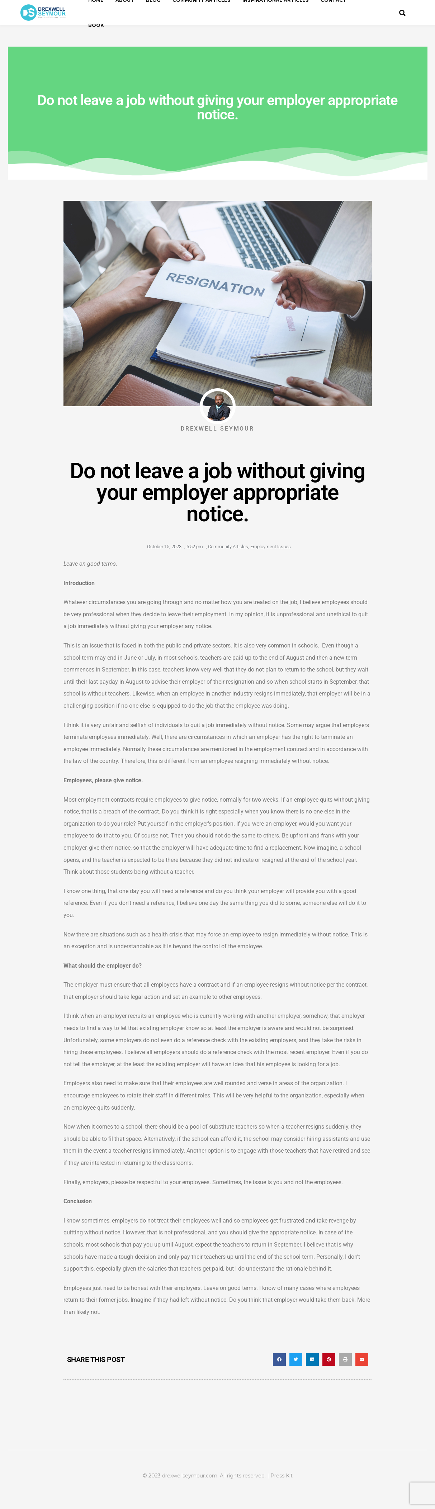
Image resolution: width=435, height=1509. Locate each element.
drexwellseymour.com (189, 1475)
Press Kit (281, 1475)
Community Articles (228, 546)
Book (96, 25)
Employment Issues (270, 546)
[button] (279, 1359)
